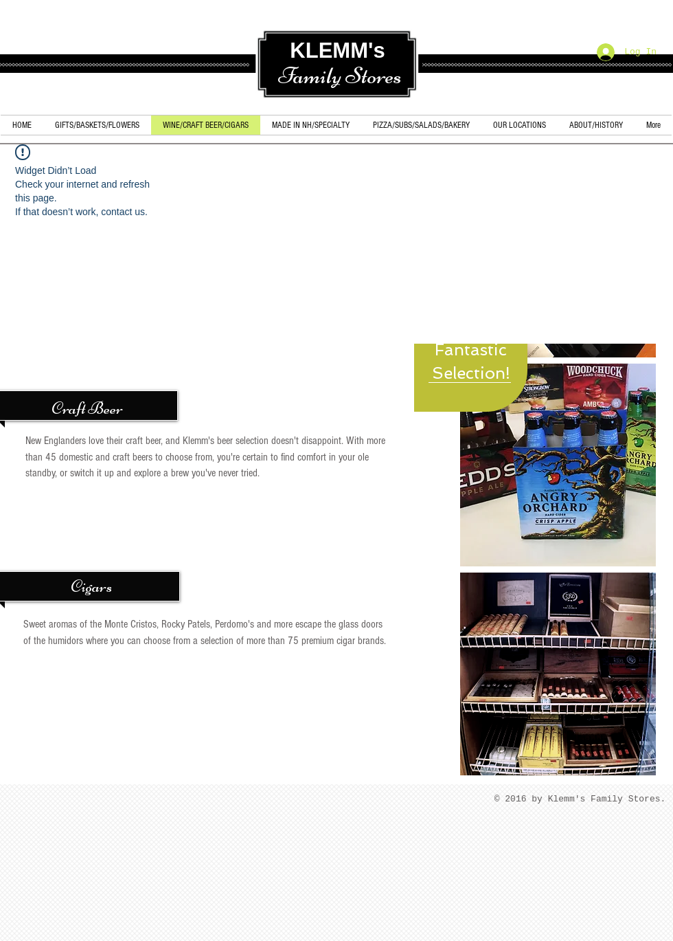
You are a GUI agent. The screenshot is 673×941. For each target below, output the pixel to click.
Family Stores (339, 75)
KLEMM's (337, 50)
